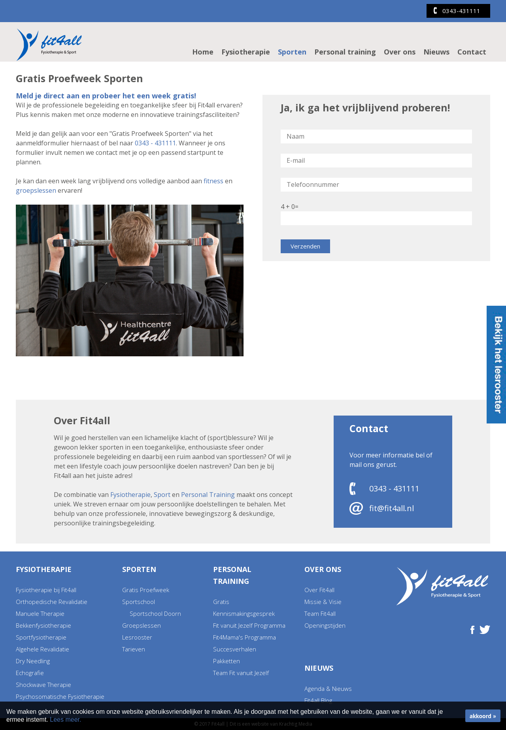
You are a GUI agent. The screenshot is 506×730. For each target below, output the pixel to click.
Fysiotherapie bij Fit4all (46, 590)
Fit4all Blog (318, 700)
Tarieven (133, 649)
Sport (162, 494)
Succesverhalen (234, 649)
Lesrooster (137, 637)
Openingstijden (325, 625)
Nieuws (436, 51)
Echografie (30, 673)
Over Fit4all (319, 590)
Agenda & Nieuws (328, 688)
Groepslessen (141, 625)
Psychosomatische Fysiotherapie (60, 696)
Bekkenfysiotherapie (43, 625)
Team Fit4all (320, 613)
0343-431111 (461, 11)
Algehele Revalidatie (42, 649)
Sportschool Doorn (155, 613)
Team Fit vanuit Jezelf (241, 673)
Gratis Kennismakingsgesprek (244, 607)
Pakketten (226, 661)
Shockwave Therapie (43, 685)
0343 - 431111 (155, 143)
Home (202, 51)
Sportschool (138, 602)
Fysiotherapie (245, 51)
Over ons (399, 51)
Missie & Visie (323, 602)
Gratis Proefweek (145, 590)
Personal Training (208, 494)
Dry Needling (33, 661)
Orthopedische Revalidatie (51, 602)
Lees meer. (65, 719)
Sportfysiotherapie (41, 637)
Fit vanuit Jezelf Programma (249, 625)
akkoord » (483, 716)
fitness (213, 181)
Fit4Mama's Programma (244, 637)
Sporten (292, 51)
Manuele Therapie (40, 613)
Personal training (345, 51)
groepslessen (36, 190)
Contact (471, 51)
